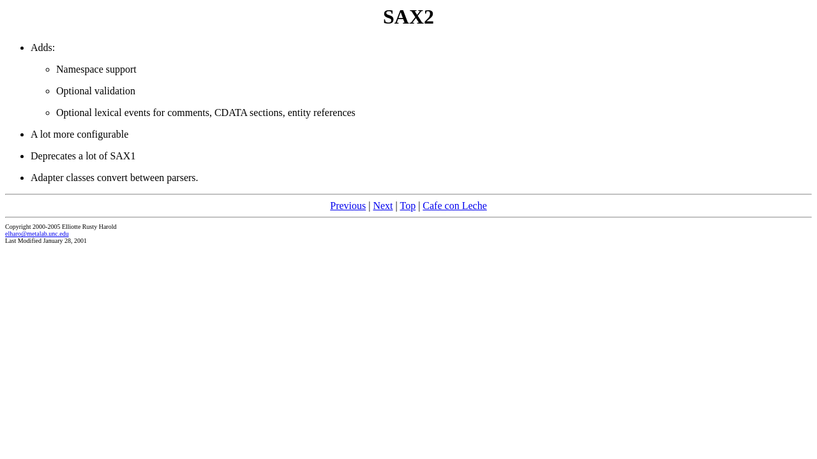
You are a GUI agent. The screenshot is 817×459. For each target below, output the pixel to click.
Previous (348, 205)
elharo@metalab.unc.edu (37, 233)
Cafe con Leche (454, 205)
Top (408, 205)
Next (383, 205)
